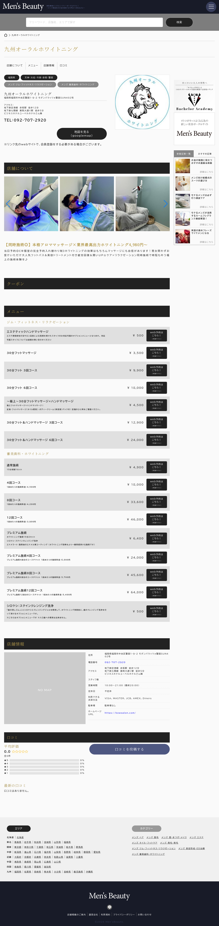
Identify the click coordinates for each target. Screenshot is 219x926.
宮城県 (47, 842)
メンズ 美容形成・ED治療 (191, 848)
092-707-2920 (115, 662)
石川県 (37, 852)
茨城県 (59, 847)
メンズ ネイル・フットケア (144, 843)
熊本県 (47, 872)
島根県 (27, 862)
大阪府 (17, 857)
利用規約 (105, 915)
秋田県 (37, 842)
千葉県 (39, 847)
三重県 (79, 857)
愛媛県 (37, 867)
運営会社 (93, 915)
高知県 (47, 867)
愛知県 (97, 852)
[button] (8, 204)
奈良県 (47, 857)
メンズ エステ (197, 837)
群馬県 (79, 847)
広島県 (47, 862)
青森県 (17, 842)
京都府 (27, 857)
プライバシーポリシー (124, 915)
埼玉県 (49, 847)
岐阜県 (77, 852)
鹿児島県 (78, 872)
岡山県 (37, 862)
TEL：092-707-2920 (25, 120)
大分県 (57, 872)
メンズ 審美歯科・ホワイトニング (148, 854)
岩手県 (27, 842)
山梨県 (57, 852)
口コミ (64, 65)
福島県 (67, 842)
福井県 (47, 852)
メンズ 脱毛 (152, 837)
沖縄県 (89, 872)
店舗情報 (49, 65)
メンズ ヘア (138, 837)
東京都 (17, 847)
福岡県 (17, 872)
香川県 (27, 867)
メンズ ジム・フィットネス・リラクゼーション (154, 848)
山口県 (57, 862)
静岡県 (87, 852)
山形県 (57, 842)
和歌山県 (58, 857)
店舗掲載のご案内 (76, 915)
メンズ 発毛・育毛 (169, 843)
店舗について (15, 65)
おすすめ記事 (205, 154)
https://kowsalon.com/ (120, 713)
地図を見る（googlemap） (82, 133)
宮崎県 (67, 872)
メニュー (33, 65)
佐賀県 (27, 872)
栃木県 (69, 847)
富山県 (27, 852)
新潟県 (17, 852)
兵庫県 (37, 857)
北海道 (20, 837)
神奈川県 (29, 847)
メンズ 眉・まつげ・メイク (174, 837)
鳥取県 (17, 862)
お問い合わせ (145, 915)
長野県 (67, 852)
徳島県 (17, 867)
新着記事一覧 (184, 154)
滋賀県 (69, 857)
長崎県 (37, 872)
